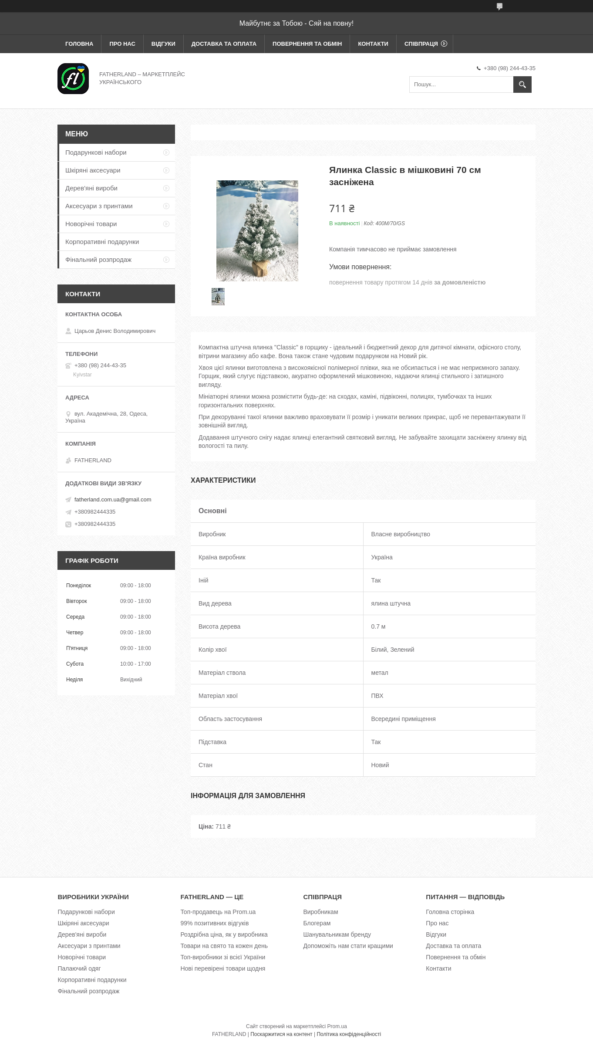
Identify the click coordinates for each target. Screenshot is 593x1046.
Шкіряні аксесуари (93, 170)
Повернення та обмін (307, 44)
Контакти (373, 44)
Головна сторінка (450, 911)
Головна (79, 44)
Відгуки (163, 44)
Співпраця (421, 44)
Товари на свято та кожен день (224, 945)
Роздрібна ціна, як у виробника (223, 934)
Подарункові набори (96, 152)
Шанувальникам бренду (337, 934)
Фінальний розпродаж (98, 259)
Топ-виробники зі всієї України (222, 957)
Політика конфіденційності (349, 1034)
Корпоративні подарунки (102, 241)
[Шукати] (522, 84)
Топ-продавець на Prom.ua (218, 911)
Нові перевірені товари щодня (222, 968)
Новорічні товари (91, 223)
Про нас (122, 44)
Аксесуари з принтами (99, 206)
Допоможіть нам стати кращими (348, 945)
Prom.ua (337, 1026)
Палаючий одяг (79, 968)
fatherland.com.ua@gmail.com (113, 499)
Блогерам (316, 923)
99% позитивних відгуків (214, 923)
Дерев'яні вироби (91, 188)
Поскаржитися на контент (281, 1034)
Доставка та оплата (224, 44)
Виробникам (320, 911)
